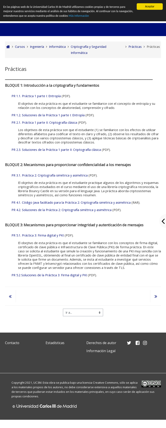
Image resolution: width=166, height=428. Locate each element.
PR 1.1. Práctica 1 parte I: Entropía (36, 96)
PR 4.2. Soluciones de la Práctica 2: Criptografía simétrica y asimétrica (62, 210)
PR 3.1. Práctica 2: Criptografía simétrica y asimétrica (50, 175)
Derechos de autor (101, 342)
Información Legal (100, 350)
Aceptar (149, 6)
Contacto (12, 342)
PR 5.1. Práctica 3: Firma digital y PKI (38, 235)
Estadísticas (55, 342)
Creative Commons (105, 383)
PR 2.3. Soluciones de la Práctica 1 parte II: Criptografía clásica (56, 150)
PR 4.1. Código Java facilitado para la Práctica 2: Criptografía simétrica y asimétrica (71, 202)
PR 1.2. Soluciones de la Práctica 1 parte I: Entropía (48, 115)
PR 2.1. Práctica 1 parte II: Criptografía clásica (44, 122)
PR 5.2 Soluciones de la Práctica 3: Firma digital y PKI (49, 275)
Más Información (79, 16)
